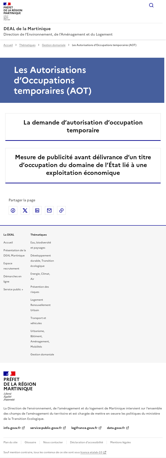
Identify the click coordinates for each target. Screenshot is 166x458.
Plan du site (10, 442)
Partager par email (49, 210)
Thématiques (27, 45)
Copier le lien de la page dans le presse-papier (61, 210)
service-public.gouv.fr (46, 428)
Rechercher (151, 5)
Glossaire (30, 442)
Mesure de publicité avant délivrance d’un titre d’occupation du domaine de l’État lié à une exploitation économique (83, 165)
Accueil (8, 45)
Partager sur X (25, 210)
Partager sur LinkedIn (37, 210)
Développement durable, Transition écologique (42, 261)
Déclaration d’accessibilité (86, 442)
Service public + (13, 289)
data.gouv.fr (116, 428)
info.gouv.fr (12, 428)
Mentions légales (120, 442)
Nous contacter (53, 442)
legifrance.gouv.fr (84, 428)
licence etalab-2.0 (91, 452)
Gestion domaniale (53, 45)
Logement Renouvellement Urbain (40, 305)
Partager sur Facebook (13, 210)
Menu (160, 5)
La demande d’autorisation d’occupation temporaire (83, 126)
